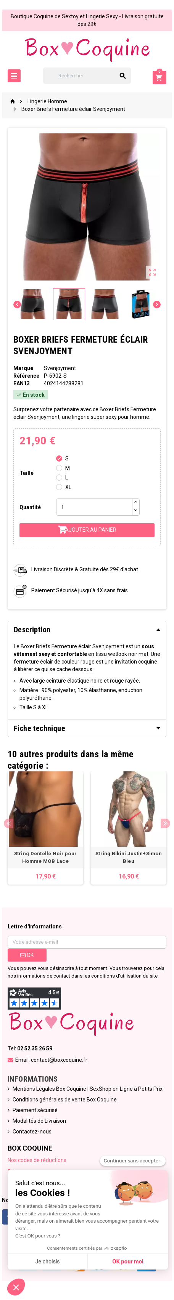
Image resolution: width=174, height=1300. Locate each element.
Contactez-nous (32, 1131)
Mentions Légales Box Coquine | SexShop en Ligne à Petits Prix (88, 1089)
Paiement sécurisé (35, 1110)
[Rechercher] (87, 75)
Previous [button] (8, 823)
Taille (26, 473)
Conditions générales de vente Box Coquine (65, 1099)
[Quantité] (94, 507)
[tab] (87, 629)
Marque (23, 368)
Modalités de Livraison (39, 1121)
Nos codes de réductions (37, 1160)
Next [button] (165, 823)
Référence (26, 376)
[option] (45, 828)
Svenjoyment (60, 368)
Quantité (30, 507)
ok (27, 955)
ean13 (21, 383)
